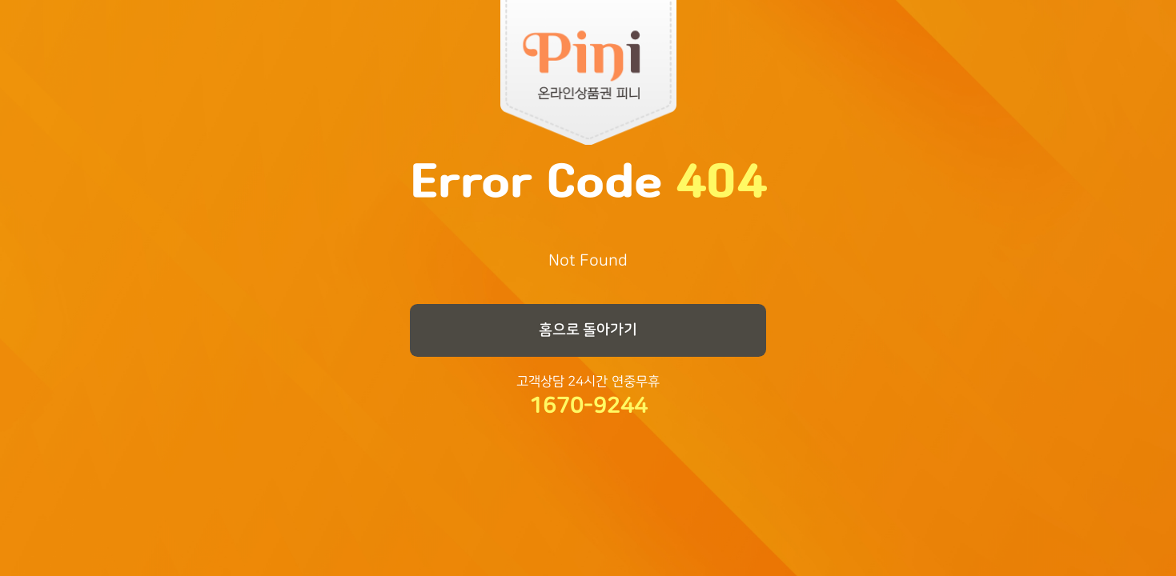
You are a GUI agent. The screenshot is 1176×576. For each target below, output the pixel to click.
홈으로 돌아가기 (588, 329)
